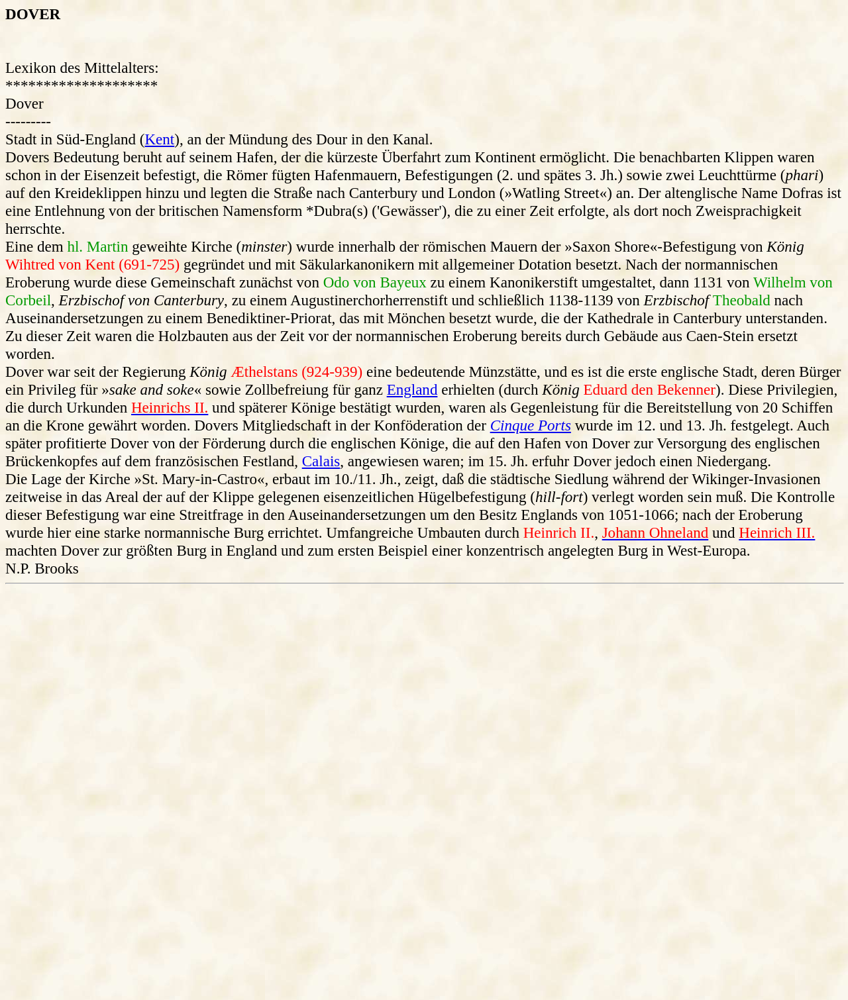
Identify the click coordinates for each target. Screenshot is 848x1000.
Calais (321, 461)
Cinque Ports (530, 425)
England (412, 389)
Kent (159, 139)
